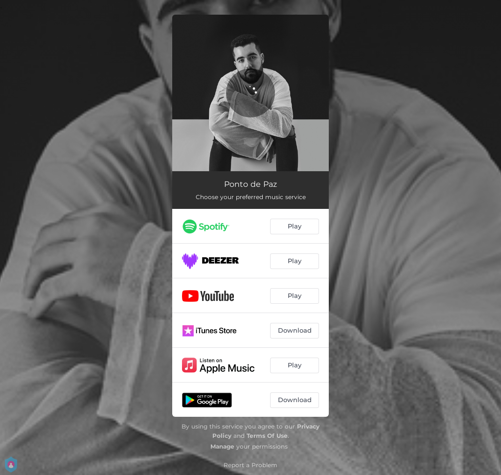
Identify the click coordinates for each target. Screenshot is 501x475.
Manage (222, 446)
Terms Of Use (267, 435)
